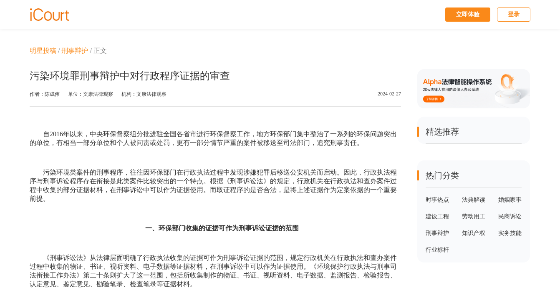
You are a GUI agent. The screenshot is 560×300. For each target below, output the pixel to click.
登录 (514, 14)
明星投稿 (43, 50)
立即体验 (467, 14)
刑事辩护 (74, 50)
